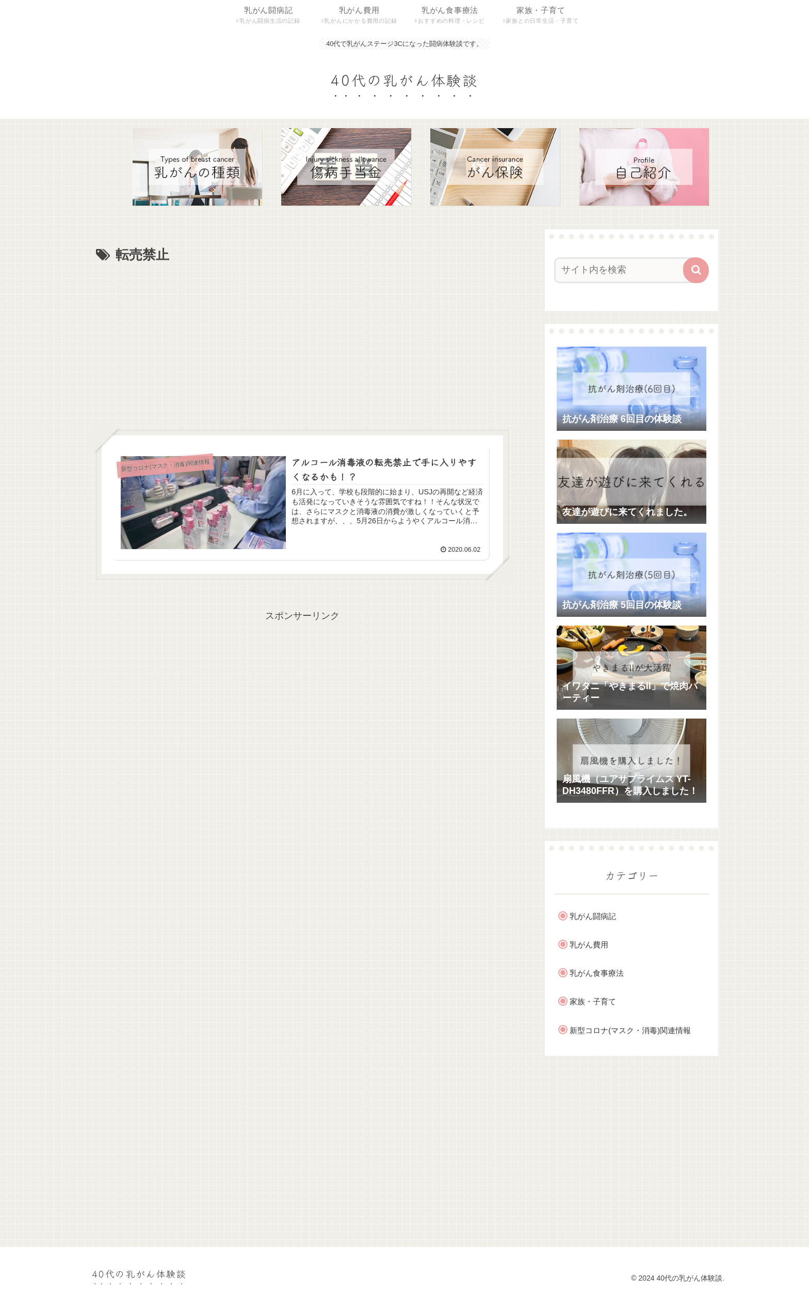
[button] (696, 270)
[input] (625, 270)
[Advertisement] (302, 344)
